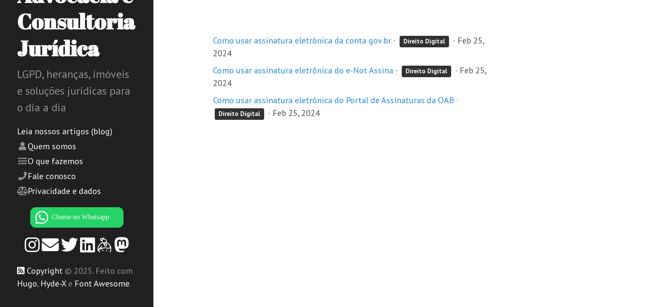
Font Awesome (102, 283)
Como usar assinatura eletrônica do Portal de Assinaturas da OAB (333, 100)
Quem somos (52, 146)
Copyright (45, 270)
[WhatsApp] (76, 217)
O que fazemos (55, 161)
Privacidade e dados (64, 191)
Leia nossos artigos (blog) (64, 131)
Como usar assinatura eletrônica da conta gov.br (302, 40)
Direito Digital (424, 41)
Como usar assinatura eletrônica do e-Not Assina (303, 70)
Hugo (27, 283)
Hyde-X (53, 283)
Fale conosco (52, 176)
